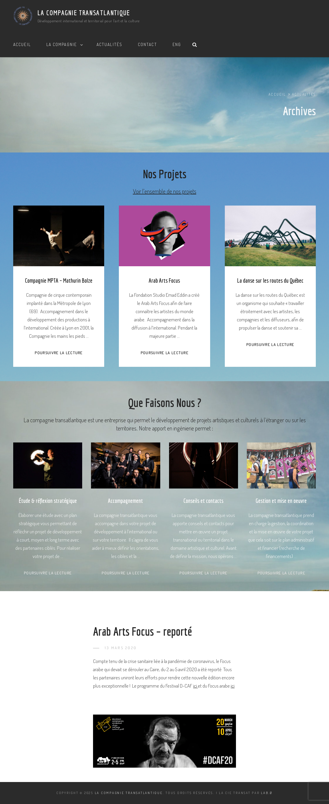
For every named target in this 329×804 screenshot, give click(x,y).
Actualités (109, 44)
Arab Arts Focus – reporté (142, 631)
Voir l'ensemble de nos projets (164, 191)
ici (195, 686)
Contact (147, 44)
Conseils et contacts (203, 500)
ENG (177, 44)
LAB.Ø (267, 793)
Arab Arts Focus (164, 280)
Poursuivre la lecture (58, 352)
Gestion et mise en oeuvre (281, 500)
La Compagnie (65, 44)
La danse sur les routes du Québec (270, 280)
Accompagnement (125, 500)
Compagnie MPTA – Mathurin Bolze (58, 280)
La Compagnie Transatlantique (84, 13)
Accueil (22, 44)
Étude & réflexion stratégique (48, 500)
